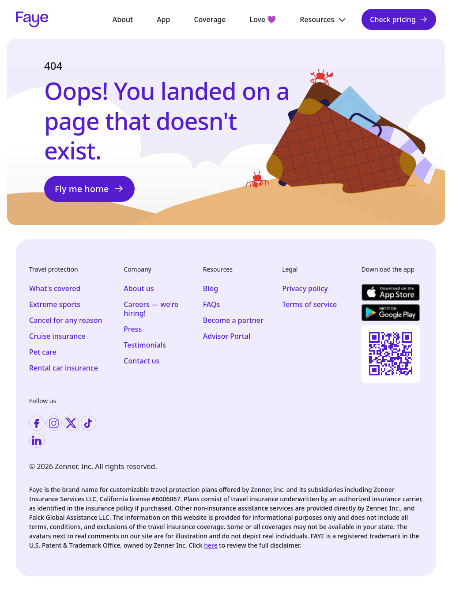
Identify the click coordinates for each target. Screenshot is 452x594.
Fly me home (89, 189)
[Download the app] (391, 292)
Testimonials (145, 345)
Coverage (210, 19)
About (123, 19)
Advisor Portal (227, 336)
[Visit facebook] (37, 423)
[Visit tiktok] (88, 423)
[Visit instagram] (54, 423)
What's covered (54, 288)
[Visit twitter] (71, 423)
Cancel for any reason (65, 320)
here (211, 545)
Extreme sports (54, 304)
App (163, 19)
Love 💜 (262, 19)
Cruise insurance (57, 336)
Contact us (141, 360)
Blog (210, 288)
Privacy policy (305, 288)
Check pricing (399, 19)
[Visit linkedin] (37, 440)
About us (139, 288)
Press (133, 329)
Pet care (42, 352)
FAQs (211, 304)
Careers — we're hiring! (151, 309)
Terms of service (309, 304)
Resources (323, 19)
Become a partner (233, 320)
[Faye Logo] (32, 19)
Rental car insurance (63, 367)
